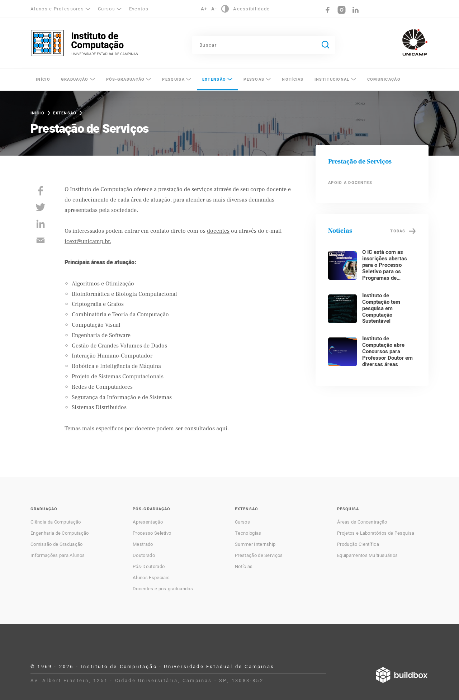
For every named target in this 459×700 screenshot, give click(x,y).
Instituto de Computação (84, 43)
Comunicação (384, 79)
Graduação (75, 79)
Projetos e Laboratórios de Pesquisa (375, 533)
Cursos (106, 8)
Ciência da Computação (55, 522)
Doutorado (144, 555)
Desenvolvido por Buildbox (402, 675)
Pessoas (253, 79)
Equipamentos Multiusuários (367, 555)
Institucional (332, 79)
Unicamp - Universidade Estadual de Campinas (415, 42)
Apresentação (148, 522)
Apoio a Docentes (350, 183)
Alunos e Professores (57, 8)
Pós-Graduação (125, 79)
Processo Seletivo (152, 533)
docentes (218, 231)
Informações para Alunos (57, 555)
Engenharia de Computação (59, 533)
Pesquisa (173, 79)
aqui (221, 428)
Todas (397, 231)
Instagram (341, 10)
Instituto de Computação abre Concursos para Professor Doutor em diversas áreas (387, 351)
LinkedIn (355, 10)
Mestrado (143, 544)
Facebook (327, 10)
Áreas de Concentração (362, 522)
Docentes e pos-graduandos (163, 589)
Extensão (214, 79)
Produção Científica (358, 544)
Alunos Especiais (151, 577)
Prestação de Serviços (259, 555)
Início (43, 79)
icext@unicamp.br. (88, 241)
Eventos (138, 8)
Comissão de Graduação (56, 544)
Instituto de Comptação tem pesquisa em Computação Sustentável (381, 308)
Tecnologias (248, 533)
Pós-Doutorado (149, 566)
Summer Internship (255, 544)
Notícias (292, 79)
